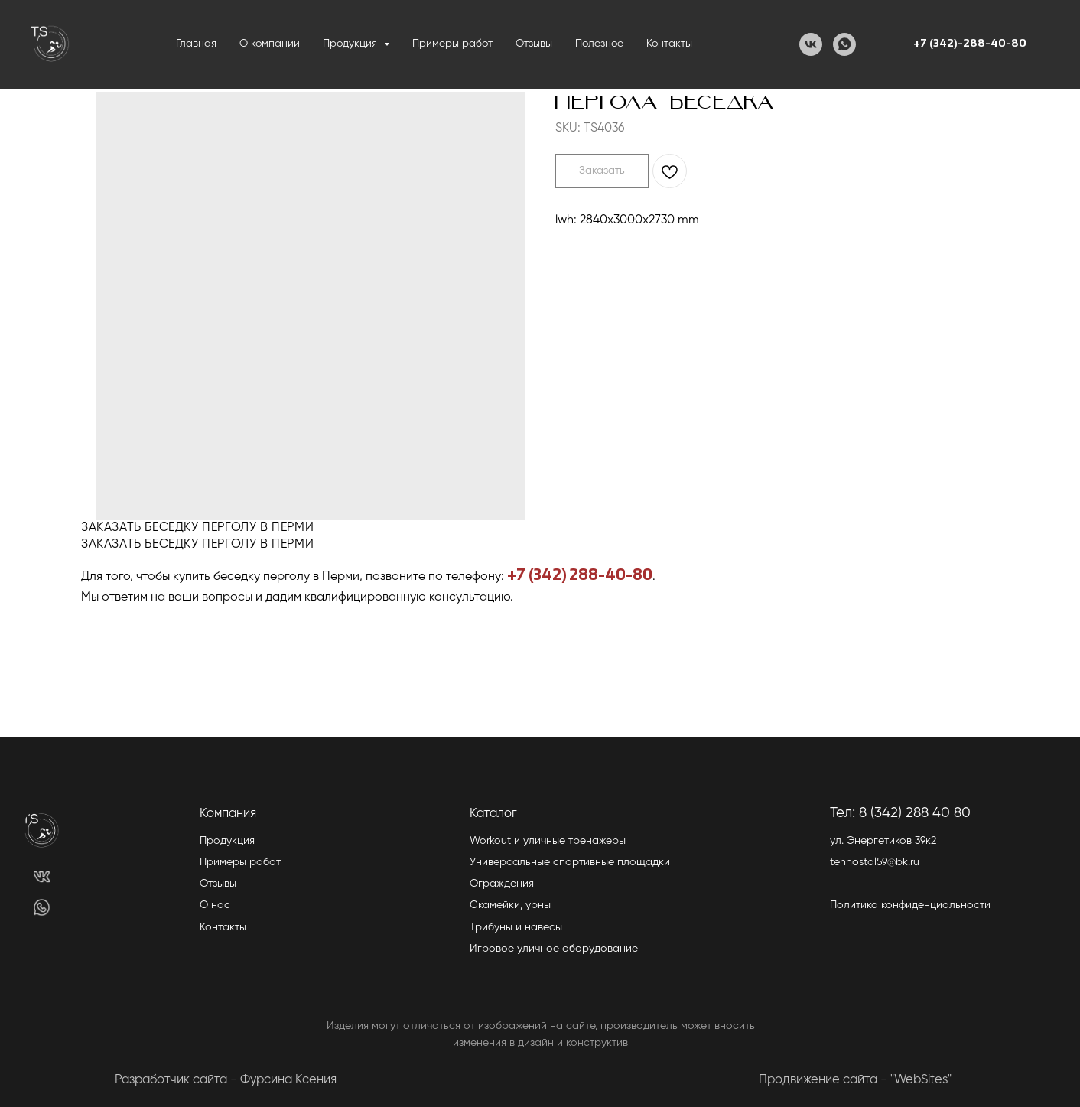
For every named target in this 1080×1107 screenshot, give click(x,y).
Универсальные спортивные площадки (570, 862)
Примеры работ (452, 43)
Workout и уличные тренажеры (548, 840)
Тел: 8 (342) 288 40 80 (900, 813)
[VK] (810, 44)
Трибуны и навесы (516, 927)
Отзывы (534, 43)
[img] (42, 876)
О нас (215, 905)
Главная (196, 43)
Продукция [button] (351, 43)
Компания (228, 813)
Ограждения (502, 883)
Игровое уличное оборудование (554, 948)
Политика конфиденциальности (910, 905)
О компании (269, 43)
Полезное (599, 43)
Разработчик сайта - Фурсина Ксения (226, 1079)
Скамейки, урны (510, 905)
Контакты (669, 43)
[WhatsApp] (844, 44)
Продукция (227, 840)
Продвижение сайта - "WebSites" (855, 1079)
